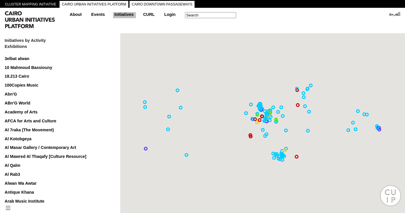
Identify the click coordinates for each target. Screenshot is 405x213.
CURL (149, 14)
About (76, 14)
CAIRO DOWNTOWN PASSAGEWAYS (162, 4)
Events (98, 14)
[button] (274, 158)
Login (169, 14)
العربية (394, 13)
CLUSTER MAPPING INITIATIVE (30, 4)
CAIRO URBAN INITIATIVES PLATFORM (94, 4)
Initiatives (124, 14)
